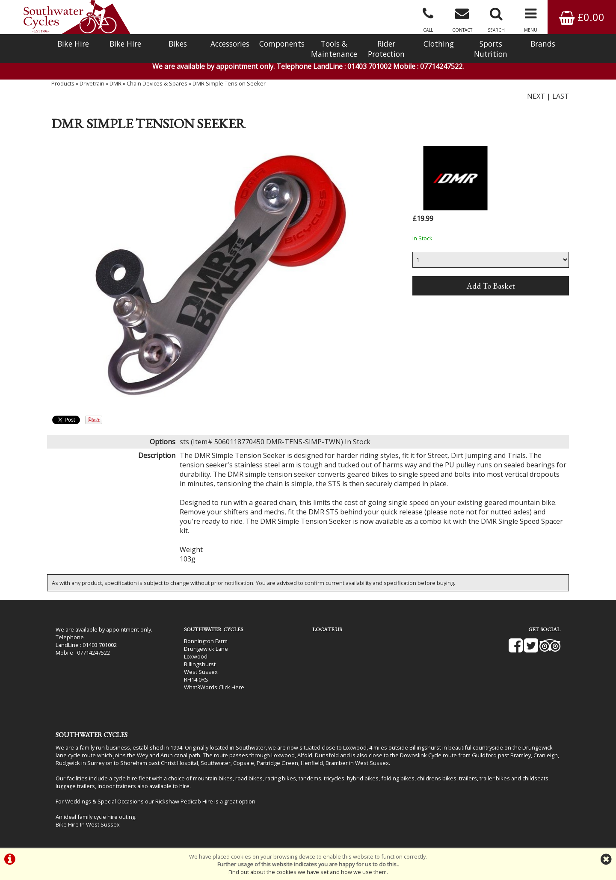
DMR (115, 83)
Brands (542, 43)
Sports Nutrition (490, 48)
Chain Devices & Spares (157, 83)
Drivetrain (92, 83)
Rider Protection (386, 48)
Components (282, 43)
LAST (560, 96)
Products (62, 83)
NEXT (536, 96)
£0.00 (581, 17)
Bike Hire (73, 43)
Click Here (231, 687)
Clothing (439, 43)
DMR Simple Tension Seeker (229, 83)
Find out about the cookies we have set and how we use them (307, 872)
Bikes (178, 43)
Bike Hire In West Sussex (88, 824)
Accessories (229, 43)
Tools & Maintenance (334, 48)
